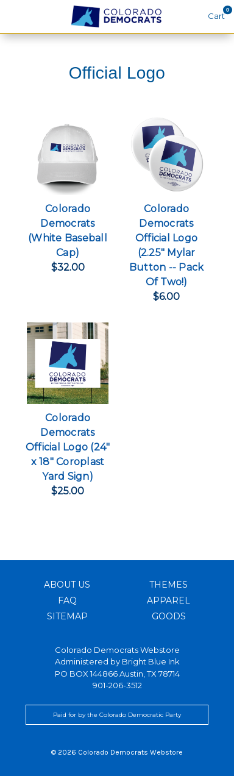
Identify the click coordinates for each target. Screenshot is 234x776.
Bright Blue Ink (151, 661)
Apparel (168, 600)
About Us (67, 584)
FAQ (67, 600)
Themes (168, 584)
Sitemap (67, 616)
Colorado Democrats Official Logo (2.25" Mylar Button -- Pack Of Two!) (166, 245)
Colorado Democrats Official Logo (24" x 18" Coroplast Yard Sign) (68, 447)
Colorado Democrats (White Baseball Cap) (67, 230)
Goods (169, 616)
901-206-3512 (117, 685)
